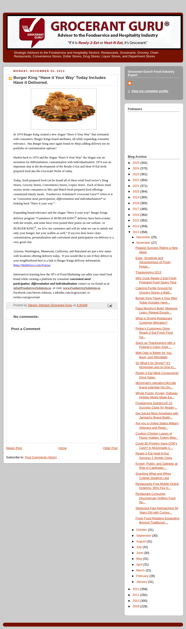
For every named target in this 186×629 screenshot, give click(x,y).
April (139, 564)
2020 (136, 191)
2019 (136, 197)
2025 (136, 163)
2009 (136, 606)
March (141, 570)
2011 (136, 595)
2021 (136, 186)
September (144, 535)
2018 (136, 203)
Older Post (110, 448)
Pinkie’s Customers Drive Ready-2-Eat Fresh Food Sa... (154, 333)
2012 (136, 589)
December (143, 237)
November (143, 243)
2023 (136, 174)
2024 (136, 168)
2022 (136, 180)
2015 (136, 220)
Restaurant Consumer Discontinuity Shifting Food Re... (156, 498)
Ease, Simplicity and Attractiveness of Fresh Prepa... (153, 262)
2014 (136, 226)
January (142, 582)
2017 (136, 209)
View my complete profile (149, 91)
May (139, 558)
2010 (136, 601)
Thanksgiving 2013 (148, 272)
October (142, 530)
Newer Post (14, 448)
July (139, 547)
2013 (136, 232)
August (141, 541)
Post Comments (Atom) (41, 457)
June (140, 553)
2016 (136, 215)
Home (62, 448)
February (142, 576)
